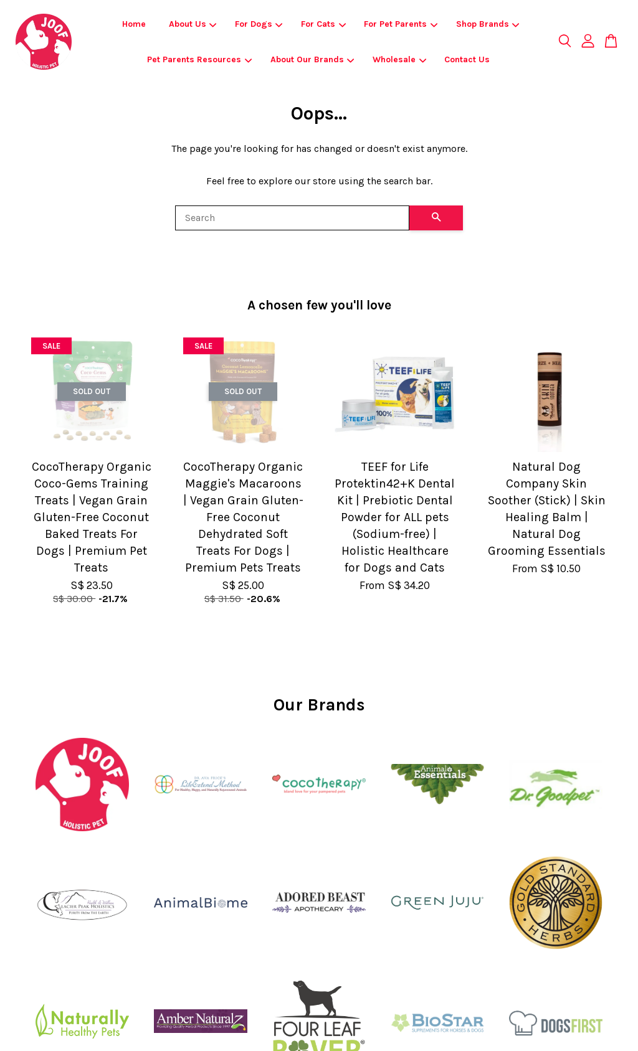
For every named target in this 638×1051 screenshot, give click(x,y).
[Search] (292, 217)
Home (134, 24)
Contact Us (467, 59)
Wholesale (399, 59)
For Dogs (259, 24)
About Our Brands (312, 59)
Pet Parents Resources (199, 59)
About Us (193, 24)
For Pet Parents (400, 24)
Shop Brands (488, 24)
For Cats (323, 24)
